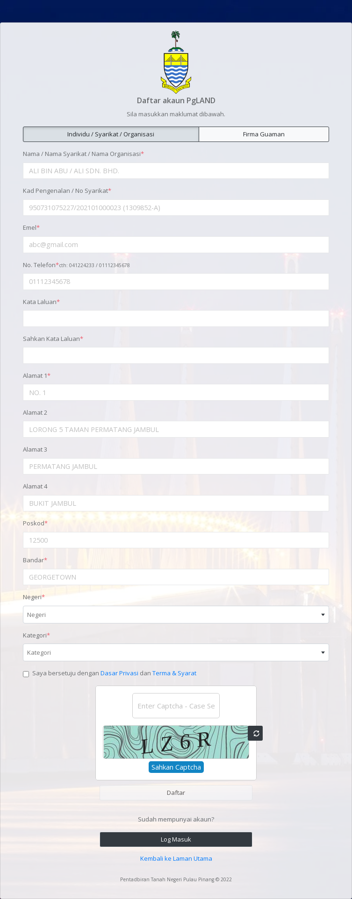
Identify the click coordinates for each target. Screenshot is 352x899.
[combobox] (176, 614)
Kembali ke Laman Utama (176, 858)
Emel (31, 227)
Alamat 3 (35, 449)
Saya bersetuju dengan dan (114, 673)
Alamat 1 (36, 375)
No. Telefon (76, 265)
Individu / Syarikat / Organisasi (110, 134)
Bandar (35, 560)
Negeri (34, 597)
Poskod (35, 523)
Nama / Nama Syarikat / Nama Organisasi (83, 153)
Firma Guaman (264, 134)
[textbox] (176, 614)
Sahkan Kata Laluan (53, 338)
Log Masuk (176, 839)
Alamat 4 (35, 486)
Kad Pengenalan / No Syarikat (67, 190)
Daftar (176, 792)
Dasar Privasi (119, 673)
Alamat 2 (35, 412)
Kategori (36, 635)
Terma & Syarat (174, 673)
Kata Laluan (41, 301)
